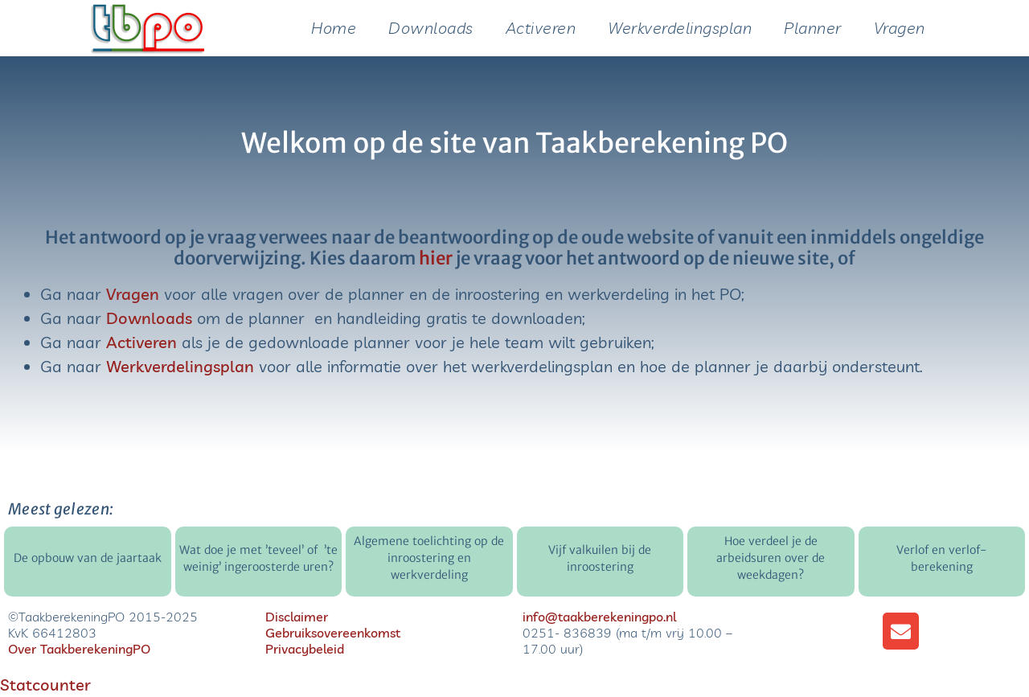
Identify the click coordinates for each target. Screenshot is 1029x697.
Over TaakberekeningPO (79, 649)
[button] (901, 631)
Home (333, 28)
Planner (813, 28)
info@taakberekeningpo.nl (599, 617)
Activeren (541, 28)
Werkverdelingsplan (680, 28)
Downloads (431, 28)
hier (436, 258)
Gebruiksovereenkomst (332, 633)
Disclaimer (296, 617)
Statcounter (45, 684)
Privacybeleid (304, 649)
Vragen (899, 28)
